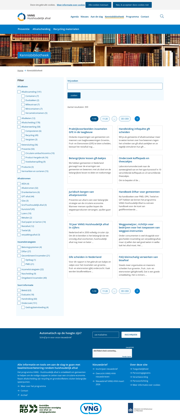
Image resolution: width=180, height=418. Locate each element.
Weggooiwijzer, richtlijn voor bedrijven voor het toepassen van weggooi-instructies (139, 228)
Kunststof (28, 209)
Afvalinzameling (31, 91)
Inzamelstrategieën (33, 269)
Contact (145, 16)
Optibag (31, 260)
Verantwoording (140, 377)
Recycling (32, 135)
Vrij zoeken (73, 80)
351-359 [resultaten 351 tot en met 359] (124, 118)
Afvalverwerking (31, 126)
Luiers (26, 213)
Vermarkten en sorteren (35, 171)
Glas (25, 200)
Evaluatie (28, 294)
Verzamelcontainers (36, 113)
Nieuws (85, 16)
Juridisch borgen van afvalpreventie (81, 193)
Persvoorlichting (140, 381)
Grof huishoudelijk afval (34, 205)
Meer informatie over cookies (71, 5)
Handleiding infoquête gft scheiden (134, 130)
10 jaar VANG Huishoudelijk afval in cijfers (89, 226)
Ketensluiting (30, 144)
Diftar (26, 251)
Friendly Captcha (126, 356)
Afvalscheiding (41, 29)
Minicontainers (34, 108)
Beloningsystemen (32, 247)
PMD (30, 264)
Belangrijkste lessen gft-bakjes (87, 158)
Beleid (26, 290)
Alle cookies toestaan (98, 4)
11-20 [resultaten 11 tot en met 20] (105, 118)
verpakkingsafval (31, 234)
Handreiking (29, 298)
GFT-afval (28, 196)
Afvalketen (28, 118)
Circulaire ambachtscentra (40, 153)
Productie (28, 167)
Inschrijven (131, 334)
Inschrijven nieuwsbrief (107, 369)
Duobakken (32, 100)
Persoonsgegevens (141, 373)
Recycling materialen (66, 29)
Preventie (24, 29)
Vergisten (31, 139)
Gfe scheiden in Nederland (85, 257)
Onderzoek (29, 303)
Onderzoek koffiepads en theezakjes (134, 160)
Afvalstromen (30, 188)
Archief (24, 395)
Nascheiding (29, 273)
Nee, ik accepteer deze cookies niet (132, 4)
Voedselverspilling (36, 161)
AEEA (25, 183)
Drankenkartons (31, 192)
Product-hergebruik (37, 157)
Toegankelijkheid (140, 369)
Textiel (26, 230)
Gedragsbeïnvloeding (37, 307)
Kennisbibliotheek (114, 16)
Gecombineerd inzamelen (36, 255)
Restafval (28, 226)
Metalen (27, 217)
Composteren (33, 131)
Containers (32, 96)
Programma (132, 16)
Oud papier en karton (34, 222)
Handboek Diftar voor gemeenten (139, 191)
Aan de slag (97, 16)
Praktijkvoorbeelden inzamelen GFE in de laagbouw (88, 130)
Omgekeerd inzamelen (34, 278)
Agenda (75, 16)
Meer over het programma (33, 386)
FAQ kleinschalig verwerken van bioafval (138, 258)
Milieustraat (33, 104)
